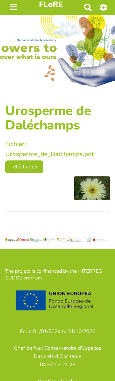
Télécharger (24, 166)
